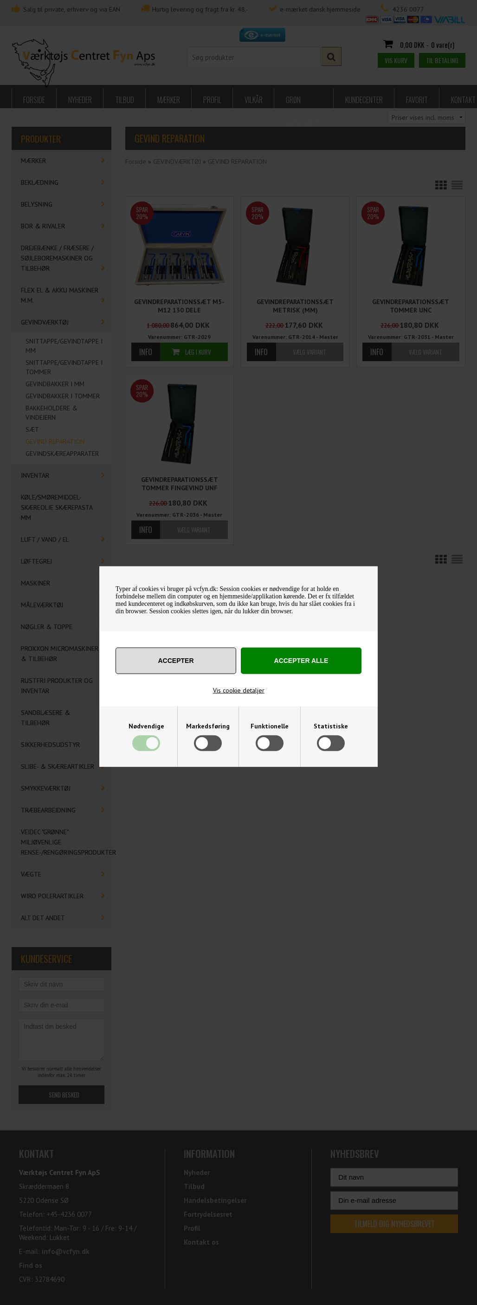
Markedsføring (208, 726)
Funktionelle (270, 726)
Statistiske (331, 726)
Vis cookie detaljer (238, 690)
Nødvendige (146, 726)
